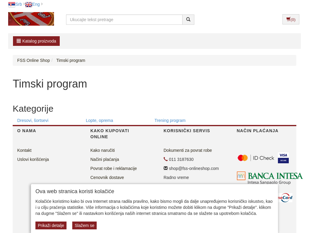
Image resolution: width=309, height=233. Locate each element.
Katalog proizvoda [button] (36, 41)
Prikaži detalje (51, 225)
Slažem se (84, 225)
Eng (32, 4)
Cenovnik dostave (107, 177)
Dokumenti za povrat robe (188, 150)
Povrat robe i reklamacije (114, 168)
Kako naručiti (103, 150)
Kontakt (24, 150)
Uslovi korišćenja (33, 159)
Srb (15, 4)
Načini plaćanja (105, 159)
